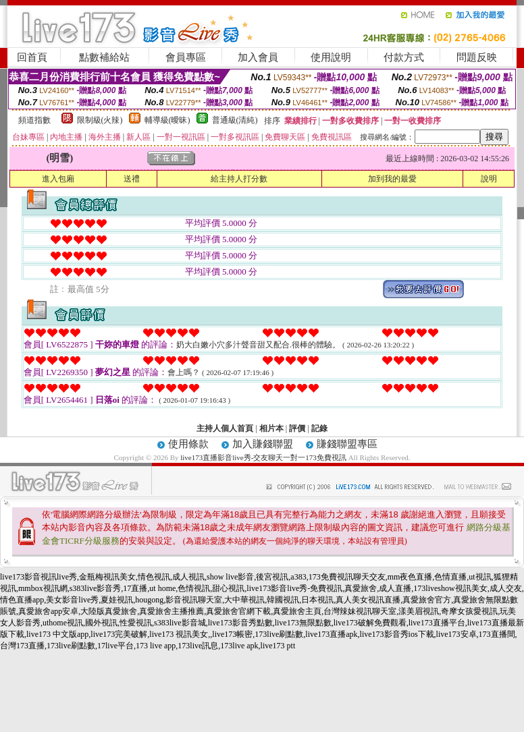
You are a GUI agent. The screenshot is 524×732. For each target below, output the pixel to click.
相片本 (271, 428)
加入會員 (258, 57)
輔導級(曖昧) (167, 120)
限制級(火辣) (100, 120)
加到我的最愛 (392, 179)
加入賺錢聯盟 (262, 444)
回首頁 (32, 57)
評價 (297, 428)
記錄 (319, 428)
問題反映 (476, 57)
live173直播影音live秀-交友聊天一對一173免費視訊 (263, 457)
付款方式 (404, 57)
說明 (489, 179)
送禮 (132, 179)
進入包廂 (58, 179)
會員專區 (185, 57)
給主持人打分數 (239, 179)
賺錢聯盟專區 (347, 444)
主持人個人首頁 (224, 428)
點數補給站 (104, 57)
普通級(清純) (235, 120)
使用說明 (331, 57)
